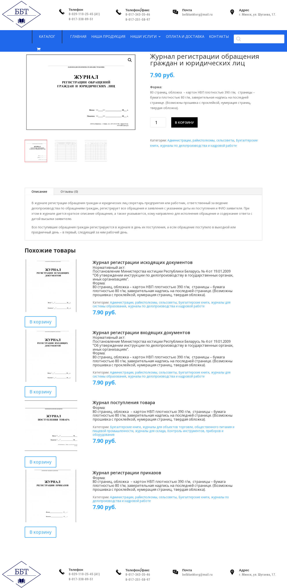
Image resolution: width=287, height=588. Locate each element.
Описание (39, 191)
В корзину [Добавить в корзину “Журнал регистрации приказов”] (40, 532)
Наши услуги (143, 37)
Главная (78, 37)
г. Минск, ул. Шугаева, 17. (257, 14)
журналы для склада (150, 431)
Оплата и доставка (185, 37)
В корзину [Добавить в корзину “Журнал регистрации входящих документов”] (40, 392)
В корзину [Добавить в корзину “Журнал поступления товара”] (40, 462)
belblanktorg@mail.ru (197, 14)
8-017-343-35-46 (138, 14)
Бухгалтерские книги (193, 302)
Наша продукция (108, 37)
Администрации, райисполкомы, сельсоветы (200, 140)
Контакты (219, 37)
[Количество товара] (158, 122)
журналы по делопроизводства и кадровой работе (198, 145)
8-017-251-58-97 (137, 20)
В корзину (184, 122)
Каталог (47, 37)
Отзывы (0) (69, 191)
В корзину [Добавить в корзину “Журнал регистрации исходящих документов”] (40, 322)
